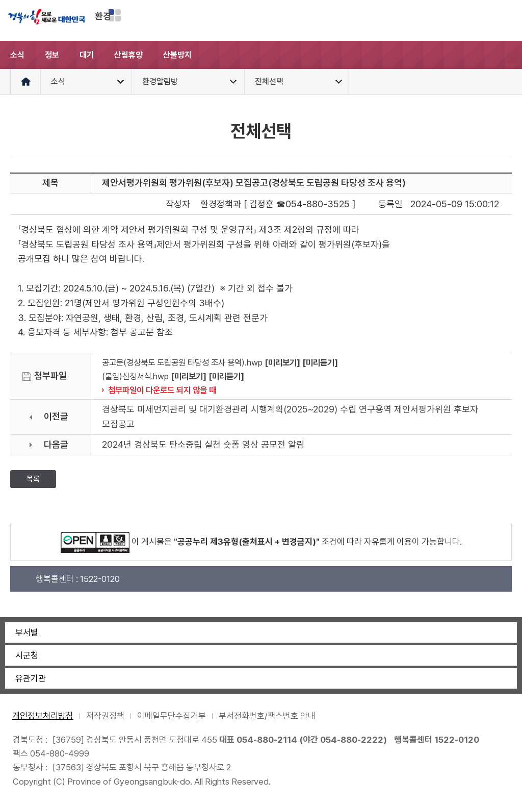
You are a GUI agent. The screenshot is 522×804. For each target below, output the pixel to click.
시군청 (26, 655)
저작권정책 (105, 716)
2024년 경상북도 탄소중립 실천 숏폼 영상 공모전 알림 (203, 444)
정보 (52, 55)
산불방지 (177, 55)
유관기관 (30, 678)
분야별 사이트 (115, 15)
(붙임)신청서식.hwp (135, 376)
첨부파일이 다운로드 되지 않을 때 (162, 390)
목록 (33, 478)
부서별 (26, 632)
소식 (17, 55)
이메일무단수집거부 (171, 716)
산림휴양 (128, 55)
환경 (103, 16)
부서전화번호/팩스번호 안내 (267, 716)
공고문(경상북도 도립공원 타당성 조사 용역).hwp (182, 362)
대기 (87, 55)
